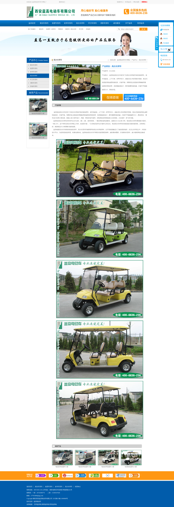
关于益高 (128, 23)
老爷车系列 (68, 23)
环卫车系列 (92, 23)
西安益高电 (53, 504)
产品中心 (134, 60)
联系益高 (128, 2)
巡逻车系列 (56, 23)
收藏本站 (120, 2)
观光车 (41, 29)
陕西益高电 (45, 504)
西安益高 (165, 64)
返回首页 (29, 486)
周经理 (165, 38)
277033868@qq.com (37, 495)
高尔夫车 (73, 29)
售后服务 (166, 43)
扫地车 (88, 29)
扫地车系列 (33, 86)
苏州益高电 (37, 504)
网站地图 (136, 2)
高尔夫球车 (80, 23)
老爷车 (53, 29)
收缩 (156, 43)
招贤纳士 (144, 2)
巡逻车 (48, 29)
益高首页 (32, 23)
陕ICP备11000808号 (61, 498)
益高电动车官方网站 (123, 60)
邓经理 (165, 34)
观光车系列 (44, 23)
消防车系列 (104, 23)
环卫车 (81, 29)
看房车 (67, 29)
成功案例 (116, 23)
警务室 (60, 29)
